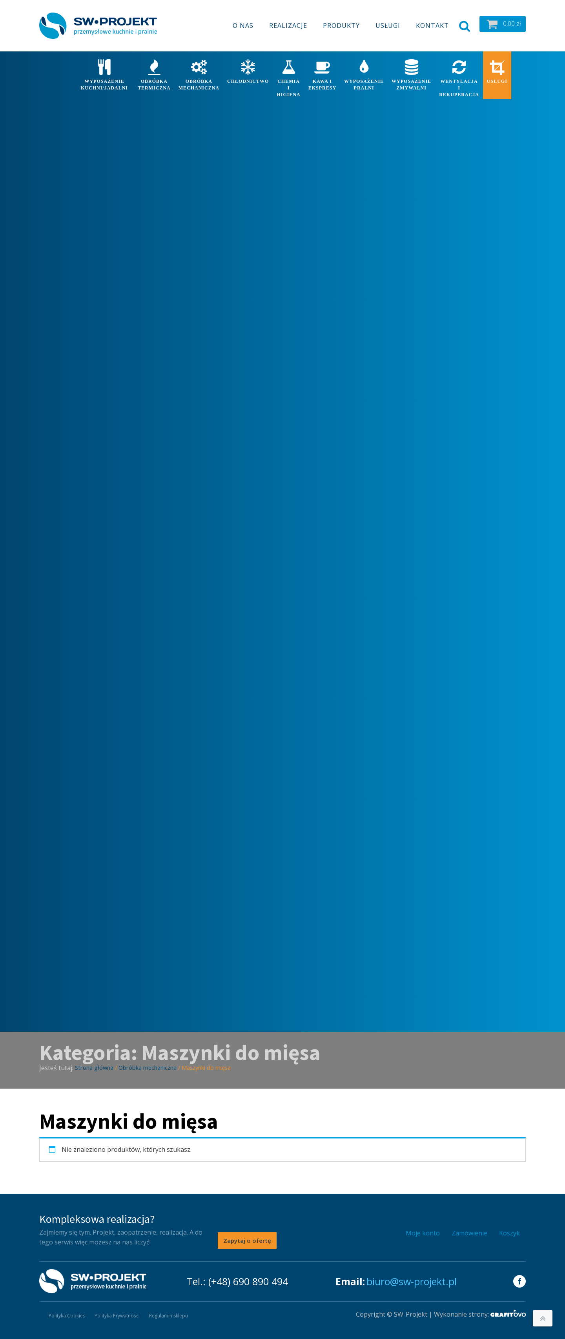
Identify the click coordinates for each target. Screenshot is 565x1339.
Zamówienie (469, 1233)
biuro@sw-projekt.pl (411, 1281)
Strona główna (94, 1067)
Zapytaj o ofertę (247, 1240)
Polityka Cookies (67, 1315)
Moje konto (423, 1233)
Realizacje (288, 25)
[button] (502, 24)
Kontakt (432, 25)
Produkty (341, 25)
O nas (243, 25)
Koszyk (509, 1233)
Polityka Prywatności (117, 1315)
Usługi (387, 25)
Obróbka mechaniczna (147, 1067)
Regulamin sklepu (168, 1315)
